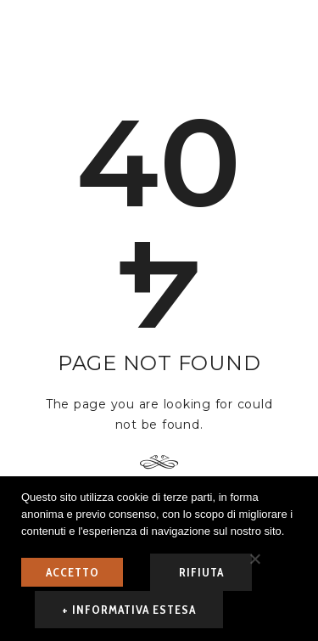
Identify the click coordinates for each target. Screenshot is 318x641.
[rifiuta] (254, 558)
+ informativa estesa (129, 609)
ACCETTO (72, 572)
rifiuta (201, 572)
